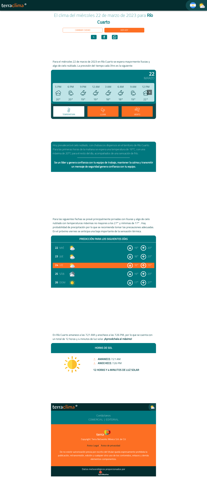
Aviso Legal (93, 445)
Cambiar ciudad (82, 30)
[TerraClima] (191, 5)
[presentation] (149, 92)
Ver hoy (124, 30)
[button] (94, 37)
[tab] (68, 111)
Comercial (95, 419)
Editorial (112, 419)
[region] (104, 49)
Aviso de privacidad (110, 445)
